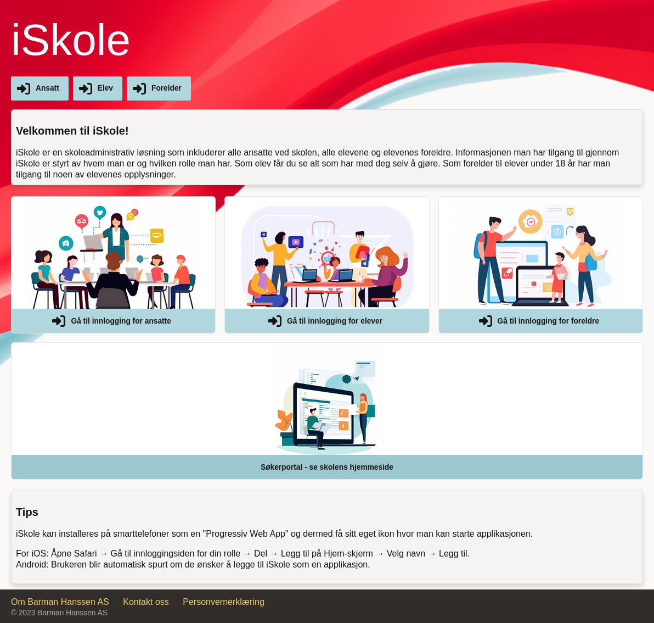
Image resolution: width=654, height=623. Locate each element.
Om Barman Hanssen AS (60, 602)
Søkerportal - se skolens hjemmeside (327, 467)
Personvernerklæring (223, 602)
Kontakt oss (146, 602)
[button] (113, 264)
